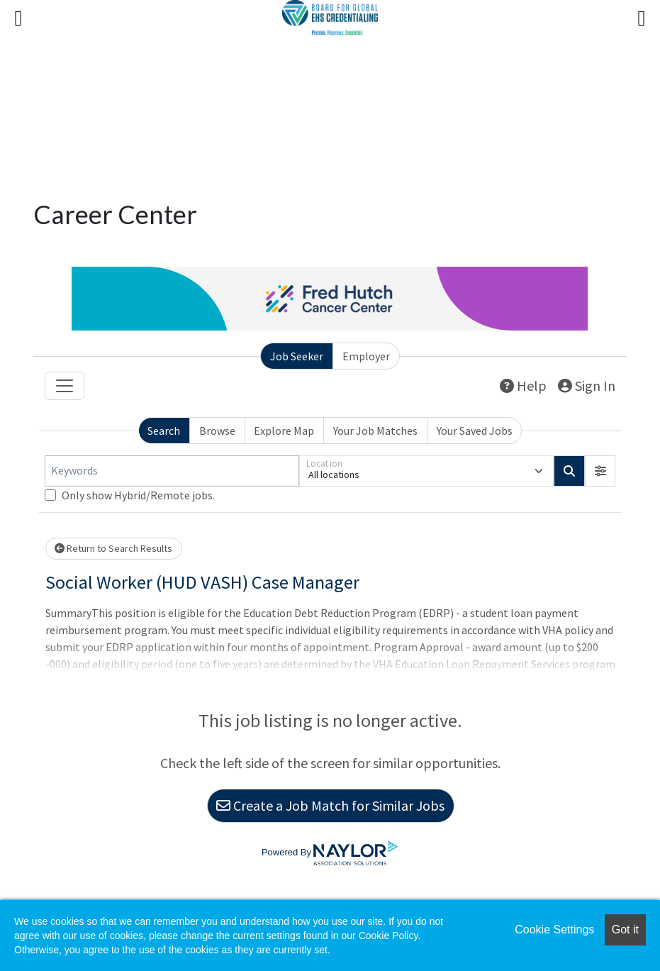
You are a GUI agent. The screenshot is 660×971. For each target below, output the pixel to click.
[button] (600, 471)
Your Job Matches (375, 430)
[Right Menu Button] (641, 18)
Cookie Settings (554, 929)
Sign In (586, 385)
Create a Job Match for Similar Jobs (330, 805)
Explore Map (284, 430)
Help (523, 385)
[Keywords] (172, 471)
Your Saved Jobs (475, 430)
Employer (366, 356)
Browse (217, 430)
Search (163, 430)
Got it (625, 929)
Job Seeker (296, 356)
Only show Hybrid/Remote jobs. (138, 495)
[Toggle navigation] (64, 386)
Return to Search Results (113, 548)
